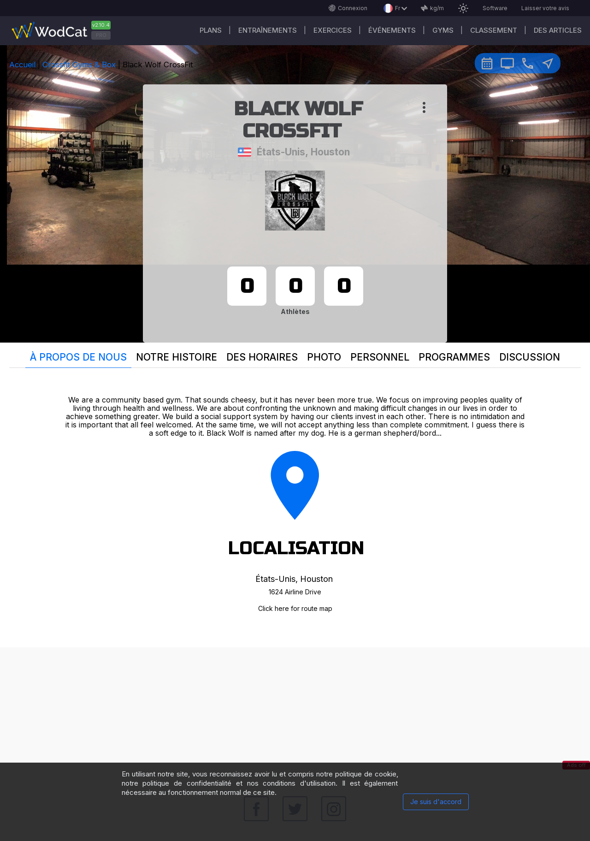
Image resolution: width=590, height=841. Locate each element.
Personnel (379, 357)
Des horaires (262, 357)
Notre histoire (176, 357)
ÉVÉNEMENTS (392, 30)
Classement (493, 30)
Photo (324, 357)
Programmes (454, 357)
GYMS (443, 30)
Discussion (529, 357)
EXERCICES (332, 30)
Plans (211, 30)
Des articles (558, 30)
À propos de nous (78, 357)
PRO (101, 35)
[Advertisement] (295, 711)
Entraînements (267, 30)
